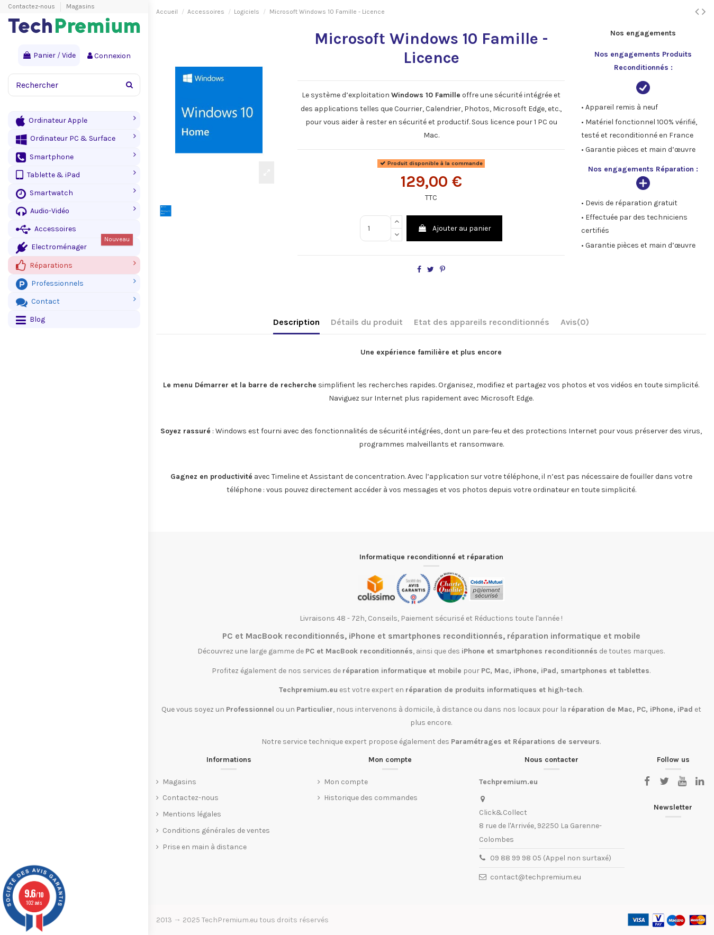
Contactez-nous (32, 6)
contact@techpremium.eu (535, 877)
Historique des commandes (371, 797)
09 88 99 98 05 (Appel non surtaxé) (550, 858)
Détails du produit (367, 322)
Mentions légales (191, 814)
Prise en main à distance (204, 846)
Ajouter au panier (454, 228)
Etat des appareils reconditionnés (481, 322)
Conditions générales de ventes (216, 830)
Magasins (80, 6)
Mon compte (346, 781)
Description (296, 322)
